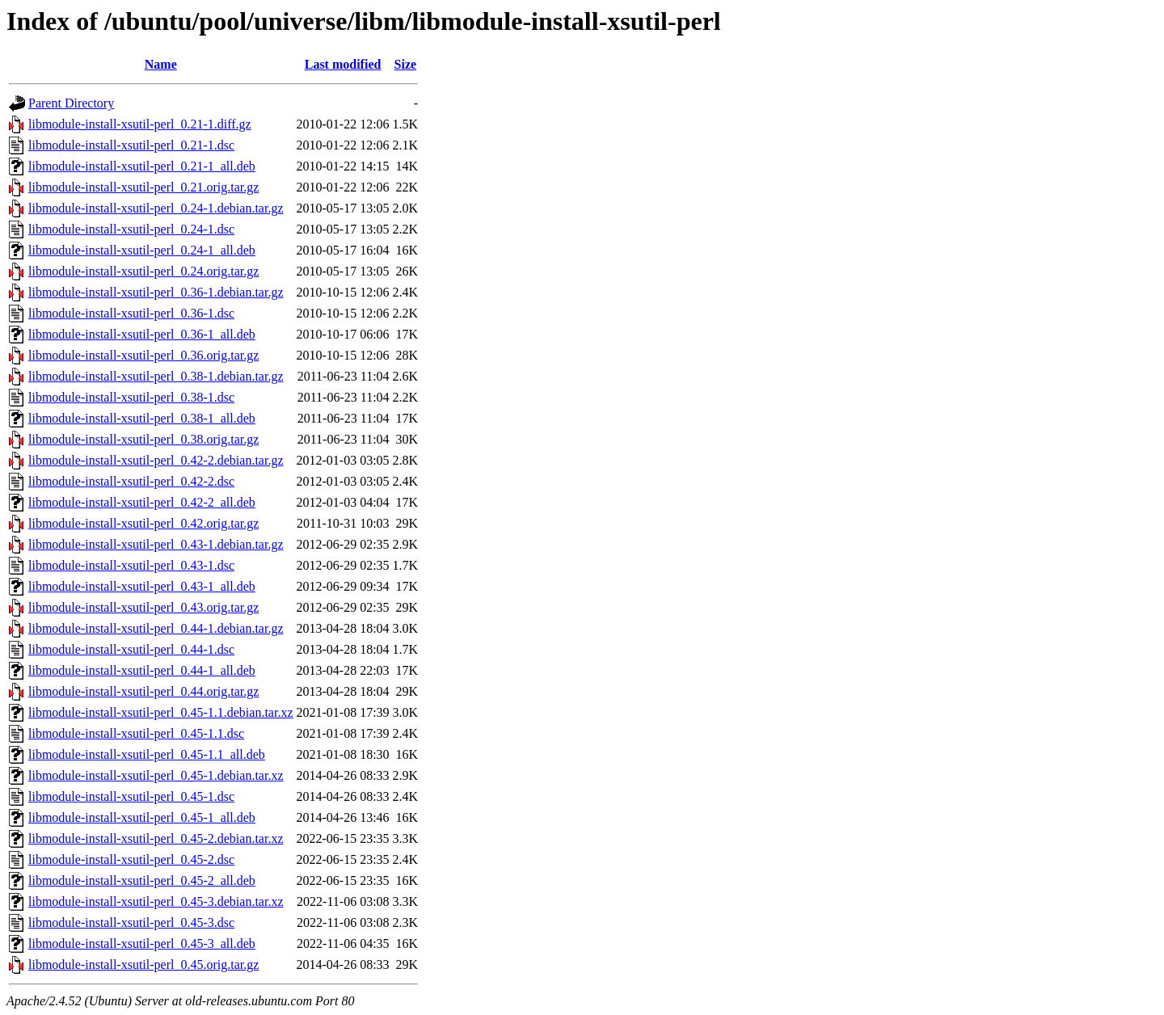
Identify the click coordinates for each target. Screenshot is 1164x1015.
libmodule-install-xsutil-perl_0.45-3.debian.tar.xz (155, 901)
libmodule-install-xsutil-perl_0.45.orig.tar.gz (143, 964)
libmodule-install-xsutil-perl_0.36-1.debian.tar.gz (155, 292)
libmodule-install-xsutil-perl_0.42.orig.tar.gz (143, 523)
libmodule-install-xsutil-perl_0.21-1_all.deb (141, 166)
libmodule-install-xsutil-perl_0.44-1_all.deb (141, 670)
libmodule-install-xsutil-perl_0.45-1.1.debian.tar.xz (160, 712)
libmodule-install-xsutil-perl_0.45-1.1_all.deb (146, 754)
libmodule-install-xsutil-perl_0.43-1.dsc (131, 565)
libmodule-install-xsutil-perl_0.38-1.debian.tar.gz (155, 376)
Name (161, 64)
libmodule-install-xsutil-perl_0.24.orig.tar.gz (143, 271)
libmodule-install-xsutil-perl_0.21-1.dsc (131, 145)
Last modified (343, 64)
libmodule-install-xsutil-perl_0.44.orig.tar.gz (143, 691)
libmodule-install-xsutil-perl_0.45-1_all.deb (141, 817)
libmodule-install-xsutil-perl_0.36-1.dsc (131, 313)
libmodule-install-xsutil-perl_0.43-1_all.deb (141, 586)
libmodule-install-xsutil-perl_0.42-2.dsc (131, 481)
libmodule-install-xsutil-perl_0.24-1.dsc (131, 229)
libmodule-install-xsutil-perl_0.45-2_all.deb (141, 880)
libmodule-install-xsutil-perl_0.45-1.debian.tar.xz (155, 775)
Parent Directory (71, 103)
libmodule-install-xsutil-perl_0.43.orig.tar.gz (143, 607)
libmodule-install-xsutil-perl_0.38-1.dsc (131, 397)
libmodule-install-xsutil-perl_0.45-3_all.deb (141, 943)
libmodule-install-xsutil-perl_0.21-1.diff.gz (139, 124)
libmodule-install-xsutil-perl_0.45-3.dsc (131, 922)
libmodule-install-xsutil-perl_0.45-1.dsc (131, 796)
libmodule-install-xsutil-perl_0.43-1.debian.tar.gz (155, 544)
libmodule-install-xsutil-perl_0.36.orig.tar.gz (143, 355)
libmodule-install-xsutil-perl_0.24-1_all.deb (141, 250)
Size (405, 64)
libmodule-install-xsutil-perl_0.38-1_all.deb (141, 418)
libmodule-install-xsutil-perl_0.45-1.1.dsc (136, 733)
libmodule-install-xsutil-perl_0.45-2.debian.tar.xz (155, 838)
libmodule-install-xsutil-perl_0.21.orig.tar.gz (143, 187)
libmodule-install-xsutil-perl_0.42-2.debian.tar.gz (155, 460)
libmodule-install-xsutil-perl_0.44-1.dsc (131, 649)
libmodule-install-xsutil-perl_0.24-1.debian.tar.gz (155, 208)
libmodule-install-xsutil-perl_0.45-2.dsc (131, 859)
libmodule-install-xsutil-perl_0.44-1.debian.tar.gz (155, 628)
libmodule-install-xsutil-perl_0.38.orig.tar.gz (143, 439)
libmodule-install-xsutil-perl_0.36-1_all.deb (141, 334)
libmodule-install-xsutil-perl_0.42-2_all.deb (141, 502)
